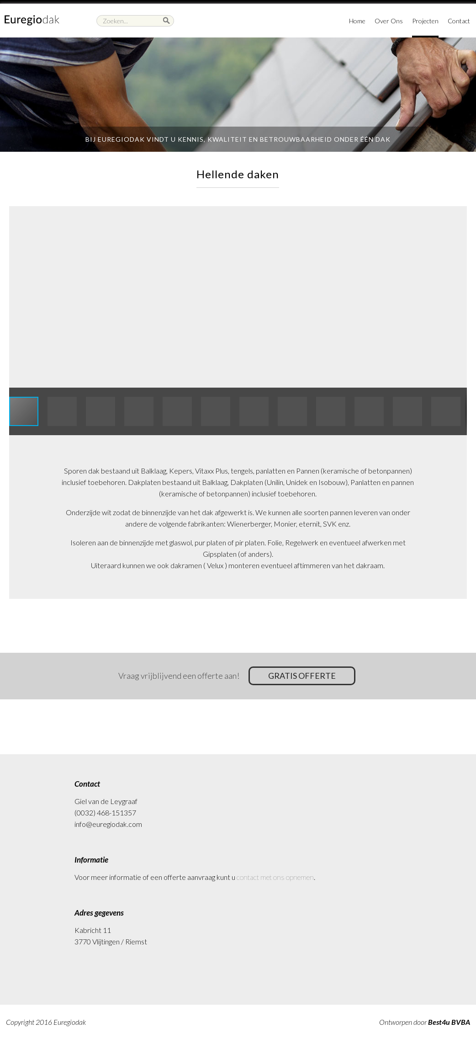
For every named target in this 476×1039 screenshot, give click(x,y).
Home (357, 21)
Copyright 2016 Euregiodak (46, 1022)
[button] (458, 214)
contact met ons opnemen (275, 877)
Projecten (425, 21)
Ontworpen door (424, 1022)
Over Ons (389, 21)
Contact (459, 21)
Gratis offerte (303, 676)
